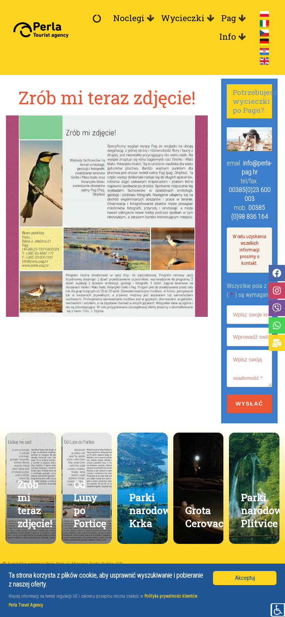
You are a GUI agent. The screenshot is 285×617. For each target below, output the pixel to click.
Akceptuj (245, 578)
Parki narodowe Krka (152, 510)
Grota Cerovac (204, 517)
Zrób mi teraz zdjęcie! (34, 504)
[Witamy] (99, 18)
